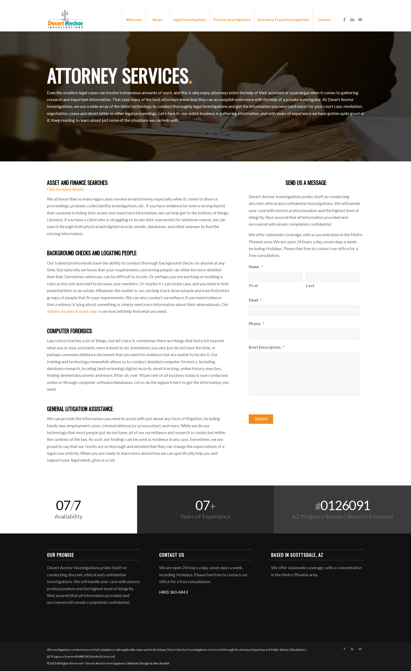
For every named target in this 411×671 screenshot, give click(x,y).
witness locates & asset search (74, 311)
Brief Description (266, 347)
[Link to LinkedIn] (352, 19)
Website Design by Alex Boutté (148, 663)
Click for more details (65, 189)
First (253, 285)
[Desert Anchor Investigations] (65, 19)
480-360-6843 (355, 4)
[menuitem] (133, 19)
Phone (256, 323)
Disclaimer (297, 649)
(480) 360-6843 (173, 591)
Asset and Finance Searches (78, 183)
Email (255, 300)
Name (256, 266)
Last (310, 285)
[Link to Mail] (360, 19)
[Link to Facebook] (344, 19)
